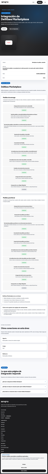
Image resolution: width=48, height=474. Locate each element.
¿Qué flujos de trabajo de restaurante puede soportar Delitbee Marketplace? (17, 386)
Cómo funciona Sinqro (4, 447)
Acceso (2, 437)
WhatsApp (2, 435)
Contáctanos (3, 431)
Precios (2, 439)
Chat (2, 433)
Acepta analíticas (24, 470)
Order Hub (3, 412)
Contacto (4, 29)
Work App (2, 424)
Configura (24, 464)
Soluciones (3, 409)
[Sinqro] (5, 2)
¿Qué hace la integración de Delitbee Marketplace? (12, 381)
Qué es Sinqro (3, 445)
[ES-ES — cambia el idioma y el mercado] (34, 2)
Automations (6, 416)
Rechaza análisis (24, 467)
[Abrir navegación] (45, 2)
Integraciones (3, 441)
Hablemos (40, 2)
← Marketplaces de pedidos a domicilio (7, 9)
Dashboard (3, 422)
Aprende (2, 449)
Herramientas (4, 420)
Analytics (5, 418)
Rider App (2, 426)
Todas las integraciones (14, 29)
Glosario (2, 451)
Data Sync (2, 414)
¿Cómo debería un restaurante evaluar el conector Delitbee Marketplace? (16, 391)
